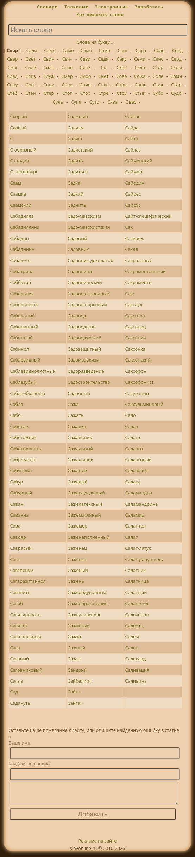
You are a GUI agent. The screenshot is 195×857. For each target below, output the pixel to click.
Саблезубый (23, 382)
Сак (129, 227)
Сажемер (77, 526)
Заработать (149, 7)
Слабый (18, 127)
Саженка (77, 559)
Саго (15, 648)
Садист (75, 138)
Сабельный (22, 316)
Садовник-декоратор (90, 260)
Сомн (176, 76)
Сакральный (139, 260)
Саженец (77, 548)
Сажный (77, 648)
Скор (158, 67)
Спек (67, 84)
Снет (103, 76)
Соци (49, 84)
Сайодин (135, 183)
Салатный (136, 592)
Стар (176, 84)
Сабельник (22, 293)
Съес (130, 102)
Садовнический (85, 282)
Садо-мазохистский (89, 227)
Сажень (76, 581)
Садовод (77, 316)
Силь (48, 67)
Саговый (19, 658)
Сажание (77, 470)
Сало (130, 415)
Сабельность (24, 304)
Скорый (18, 116)
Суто (94, 102)
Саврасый (21, 548)
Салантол (135, 526)
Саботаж (19, 426)
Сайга (74, 692)
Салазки (134, 448)
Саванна (19, 515)
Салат (131, 537)
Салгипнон (137, 614)
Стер (49, 93)
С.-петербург (24, 171)
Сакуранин (137, 393)
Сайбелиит (80, 681)
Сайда (132, 127)
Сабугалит (21, 470)
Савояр (18, 537)
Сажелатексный (85, 504)
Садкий (75, 194)
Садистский (80, 150)
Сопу (12, 84)
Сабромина (22, 459)
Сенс (158, 59)
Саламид (134, 515)
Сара (141, 50)
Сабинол (19, 349)
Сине (67, 67)
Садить (75, 161)
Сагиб (16, 603)
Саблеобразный (27, 393)
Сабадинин (22, 249)
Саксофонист (139, 382)
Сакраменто (138, 282)
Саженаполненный (88, 537)
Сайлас (133, 150)
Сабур (16, 482)
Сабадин (19, 238)
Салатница (137, 581)
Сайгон (133, 116)
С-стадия (19, 161)
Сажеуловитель (85, 614)
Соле (158, 76)
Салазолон (137, 470)
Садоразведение (86, 371)
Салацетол (137, 603)
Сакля (131, 249)
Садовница (80, 271)
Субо (158, 93)
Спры (122, 84)
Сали (31, 50)
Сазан (74, 658)
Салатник (135, 570)
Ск (103, 67)
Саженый (78, 570)
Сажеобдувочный (87, 592)
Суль (58, 102)
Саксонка (135, 349)
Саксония (135, 337)
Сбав (159, 50)
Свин (49, 59)
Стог (67, 93)
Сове (121, 76)
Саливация (137, 670)
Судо (176, 93)
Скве (122, 67)
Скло (139, 67)
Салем (132, 636)
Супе (76, 102)
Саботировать (25, 448)
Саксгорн (135, 316)
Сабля (16, 404)
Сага (15, 559)
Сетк (12, 67)
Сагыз (16, 681)
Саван (16, 504)
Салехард (135, 658)
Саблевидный (25, 360)
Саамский (20, 205)
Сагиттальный (25, 636)
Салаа (131, 426)
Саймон (134, 171)
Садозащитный (84, 349)
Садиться (78, 171)
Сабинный (21, 337)
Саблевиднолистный (33, 371)
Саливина (136, 681)
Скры (176, 67)
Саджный (78, 116)
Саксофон (136, 371)
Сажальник (80, 437)
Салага (132, 437)
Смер (67, 76)
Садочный (79, 393)
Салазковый (138, 459)
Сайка (131, 138)
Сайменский (138, 161)
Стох (85, 93)
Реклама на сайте (97, 845)
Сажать (75, 415)
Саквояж (134, 238)
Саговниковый (26, 670)
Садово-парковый (87, 304)
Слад (12, 76)
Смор (85, 76)
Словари (47, 7)
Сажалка (77, 426)
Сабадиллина (24, 227)
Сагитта (18, 625)
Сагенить (20, 592)
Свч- (67, 59)
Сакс (130, 293)
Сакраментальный (145, 271)
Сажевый (78, 482)
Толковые (76, 7)
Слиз (30, 76)
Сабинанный (24, 326)
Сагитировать (25, 614)
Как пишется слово (100, 14)
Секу (121, 59)
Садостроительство (89, 382)
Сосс (31, 84)
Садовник (78, 249)
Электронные (111, 7)
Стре (103, 93)
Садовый (77, 238)
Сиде (30, 67)
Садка (74, 183)
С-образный (23, 150)
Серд (176, 59)
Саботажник (23, 437)
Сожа (139, 76)
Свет (31, 59)
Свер (12, 59)
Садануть (20, 703)
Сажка (74, 636)
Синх (85, 67)
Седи (103, 59)
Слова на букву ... (95, 42)
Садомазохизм (84, 360)
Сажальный (80, 448)
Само (50, 50)
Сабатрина (21, 271)
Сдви (85, 59)
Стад (158, 84)
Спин (85, 84)
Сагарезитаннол (28, 581)
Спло (103, 84)
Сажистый (79, 625)
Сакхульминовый (144, 404)
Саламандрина (141, 504)
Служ (48, 76)
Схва (112, 102)
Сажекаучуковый (86, 492)
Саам (15, 183)
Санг (123, 50)
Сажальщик (80, 459)
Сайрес (133, 194)
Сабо (15, 415)
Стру (121, 93)
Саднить (77, 205)
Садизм (76, 127)
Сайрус (133, 205)
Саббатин (20, 282)
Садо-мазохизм (84, 216)
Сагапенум (21, 570)
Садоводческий (85, 337)
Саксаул (134, 304)
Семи (140, 59)
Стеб (12, 93)
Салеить (134, 625)
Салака (132, 482)
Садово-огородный (88, 293)
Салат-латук (138, 548)
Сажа (73, 404)
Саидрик (77, 670)
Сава (15, 526)
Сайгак (75, 703)
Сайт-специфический (148, 216)
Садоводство (82, 326)
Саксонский (138, 360)
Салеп (132, 648)
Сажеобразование (88, 603)
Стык (139, 93)
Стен (30, 93)
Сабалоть (20, 260)
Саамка (18, 194)
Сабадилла (21, 216)
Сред (139, 84)
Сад (14, 692)
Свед (177, 50)
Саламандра (138, 492)
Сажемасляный (84, 515)
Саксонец (135, 326)
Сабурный (21, 492)
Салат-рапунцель (144, 559)
